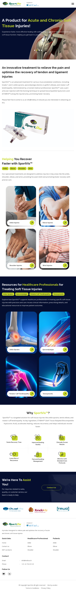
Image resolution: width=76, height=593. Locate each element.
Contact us (5, 546)
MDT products (7, 550)
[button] (34, 50)
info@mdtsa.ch (27, 560)
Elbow (30, 546)
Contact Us (51, 488)
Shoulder (30, 550)
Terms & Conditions (32, 588)
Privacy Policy (45, 588)
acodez (54, 585)
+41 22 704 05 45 (28, 564)
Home (4, 543)
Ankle (29, 543)
